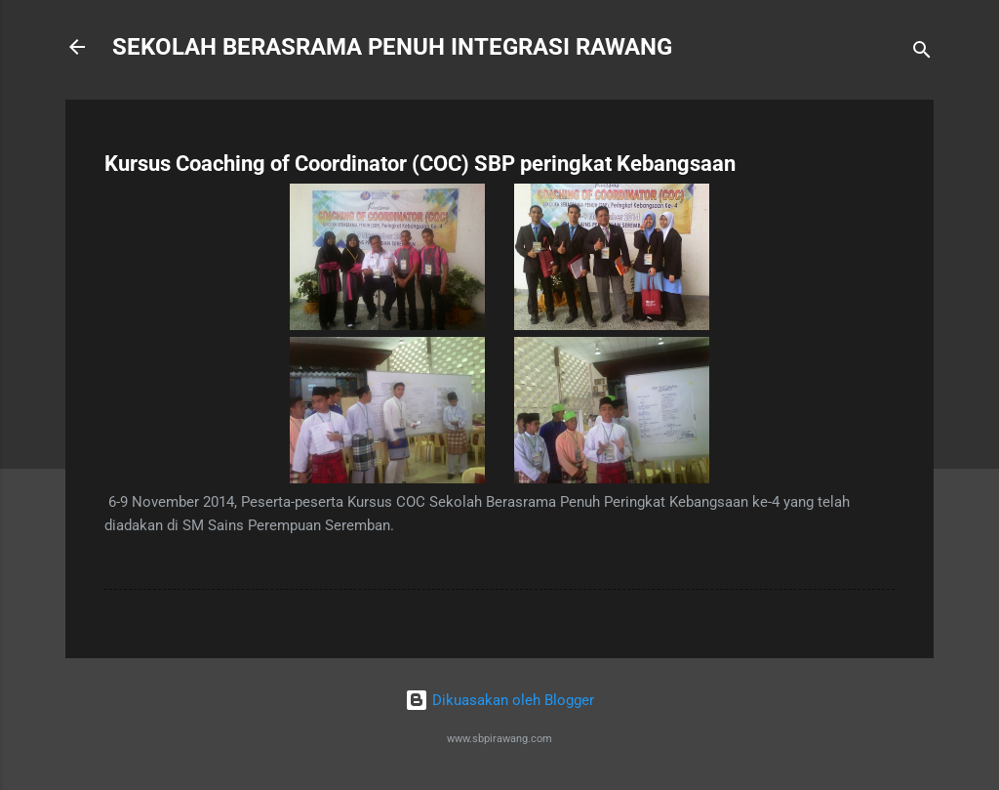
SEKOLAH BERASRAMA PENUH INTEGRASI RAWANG (392, 47)
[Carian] (922, 53)
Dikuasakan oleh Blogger (499, 700)
